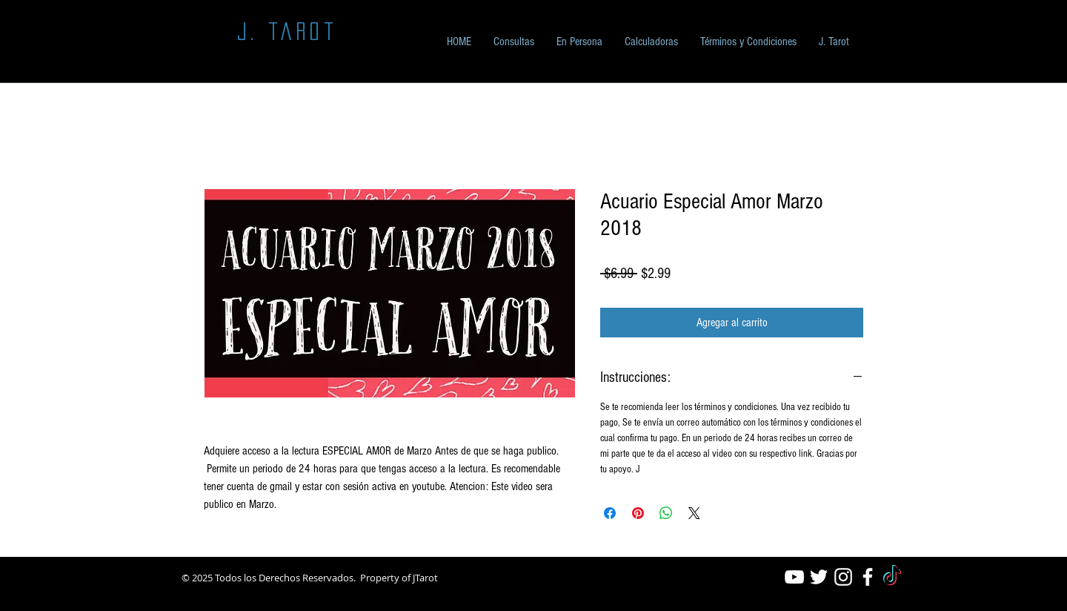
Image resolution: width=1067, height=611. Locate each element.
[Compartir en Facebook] (610, 513)
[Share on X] (694, 513)
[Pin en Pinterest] (638, 513)
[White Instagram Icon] (843, 577)
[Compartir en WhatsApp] (666, 513)
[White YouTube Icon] (794, 577)
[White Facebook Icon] (868, 577)
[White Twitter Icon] (819, 577)
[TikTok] (892, 577)
